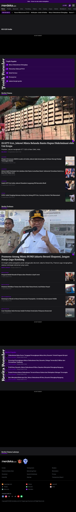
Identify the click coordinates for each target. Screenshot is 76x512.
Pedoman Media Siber (8, 471)
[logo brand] (19, 461)
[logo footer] (9, 461)
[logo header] (8, 5)
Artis (21, 9)
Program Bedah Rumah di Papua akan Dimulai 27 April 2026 (20, 274)
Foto (69, 9)
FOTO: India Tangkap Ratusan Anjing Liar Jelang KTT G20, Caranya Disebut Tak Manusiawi (30, 195)
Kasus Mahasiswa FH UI (23, 12)
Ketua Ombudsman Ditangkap (60, 12)
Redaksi (54, 468)
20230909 (4, 169)
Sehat (56, 9)
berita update (5, 267)
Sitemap (29, 477)
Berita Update (12, 357)
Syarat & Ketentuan (32, 474)
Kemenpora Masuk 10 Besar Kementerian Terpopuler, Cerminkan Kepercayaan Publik (29, 299)
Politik (9, 9)
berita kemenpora (6, 296)
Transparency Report (57, 477)
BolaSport (63, 9)
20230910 (3, 157)
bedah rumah (5, 272)
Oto (40, 9)
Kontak (4, 468)
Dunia (45, 9)
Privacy (54, 474)
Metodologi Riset (31, 471)
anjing (3, 193)
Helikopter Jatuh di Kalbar (41, 12)
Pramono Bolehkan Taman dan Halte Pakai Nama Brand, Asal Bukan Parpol (25, 287)
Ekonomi (15, 9)
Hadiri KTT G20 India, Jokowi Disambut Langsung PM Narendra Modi (23, 183)
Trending (28, 9)
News (3, 9)
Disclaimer (5, 474)
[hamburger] (73, 5)
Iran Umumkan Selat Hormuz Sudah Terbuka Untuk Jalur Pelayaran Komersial (26, 311)
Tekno (35, 9)
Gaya (50, 9)
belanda (4, 152)
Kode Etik (4, 477)
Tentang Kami (30, 468)
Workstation (55, 471)
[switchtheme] (70, 5)
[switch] (64, 5)
